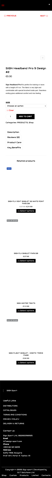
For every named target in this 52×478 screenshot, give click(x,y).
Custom (13, 475)
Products (24, 475)
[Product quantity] (10, 116)
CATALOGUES (9, 410)
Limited (35, 475)
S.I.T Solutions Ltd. (26, 472)
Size (8, 103)
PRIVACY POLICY (11, 419)
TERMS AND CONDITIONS (15, 415)
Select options (26, 211)
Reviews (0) (13, 137)
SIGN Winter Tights (26, 303)
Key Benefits (14, 147)
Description (13, 132)
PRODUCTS (22, 123)
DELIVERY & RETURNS (13, 423)
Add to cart (25, 116)
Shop (31, 123)
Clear (10, 110)
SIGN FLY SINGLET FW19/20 (26, 253)
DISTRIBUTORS (10, 406)
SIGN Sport (12, 390)
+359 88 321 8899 (11, 447)
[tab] (26, 132)
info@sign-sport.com (12, 441)
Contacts (46, 475)
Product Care (14, 142)
